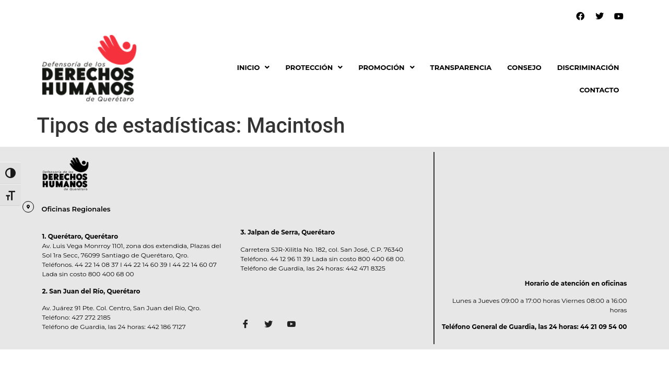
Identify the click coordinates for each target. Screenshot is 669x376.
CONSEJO (524, 67)
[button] (253, 67)
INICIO (253, 67)
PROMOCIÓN (386, 67)
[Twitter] (272, 325)
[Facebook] (249, 325)
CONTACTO (599, 90)
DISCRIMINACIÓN (588, 67)
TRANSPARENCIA (461, 67)
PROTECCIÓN (314, 67)
